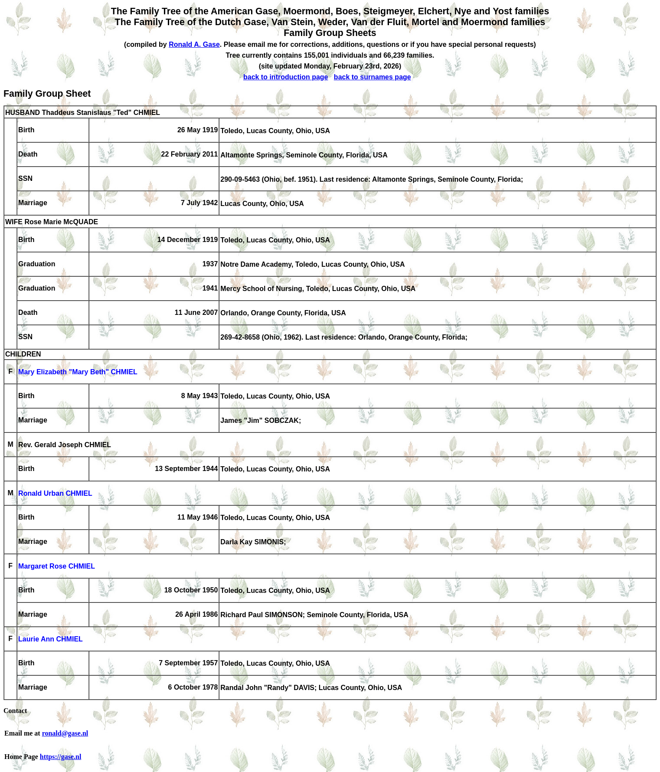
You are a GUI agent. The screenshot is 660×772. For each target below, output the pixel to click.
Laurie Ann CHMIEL (50, 639)
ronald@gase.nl (65, 733)
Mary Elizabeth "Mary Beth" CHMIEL (77, 372)
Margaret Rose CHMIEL (56, 566)
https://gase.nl (61, 756)
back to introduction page (285, 77)
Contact (15, 710)
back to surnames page (372, 77)
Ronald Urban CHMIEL (55, 493)
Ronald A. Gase (194, 44)
